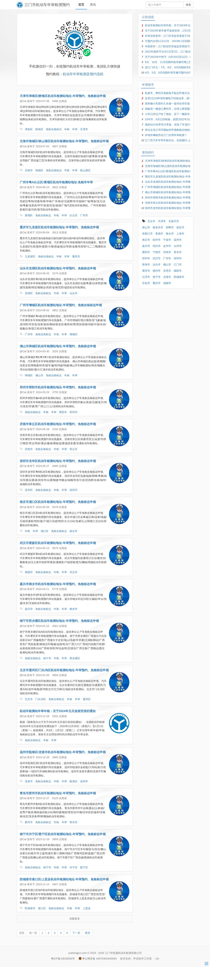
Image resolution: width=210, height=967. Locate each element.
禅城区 (29, 376)
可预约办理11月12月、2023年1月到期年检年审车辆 (175, 41)
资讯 (93, 4)
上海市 (180, 233)
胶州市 (29, 823)
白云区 (73, 216)
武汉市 (73, 573)
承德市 (159, 233)
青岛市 (73, 823)
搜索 (188, 4)
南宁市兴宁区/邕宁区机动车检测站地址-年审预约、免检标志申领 (63, 835)
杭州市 (157, 239)
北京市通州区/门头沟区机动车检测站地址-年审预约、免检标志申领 (64, 671)
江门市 (178, 264)
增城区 (73, 335)
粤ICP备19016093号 (63, 958)
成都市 (167, 283)
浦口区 (45, 531)
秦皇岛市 (158, 227)
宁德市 (157, 252)
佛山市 (39, 376)
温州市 (84, 782)
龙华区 (29, 490)
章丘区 (73, 450)
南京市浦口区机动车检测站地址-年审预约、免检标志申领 (58, 502)
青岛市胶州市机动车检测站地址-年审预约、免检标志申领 (58, 794)
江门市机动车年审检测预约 (47, 5)
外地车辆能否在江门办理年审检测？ (166, 135)
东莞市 (167, 270)
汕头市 (73, 294)
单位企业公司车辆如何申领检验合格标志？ (170, 129)
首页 (81, 4)
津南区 (29, 130)
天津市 (84, 130)
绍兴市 (157, 245)
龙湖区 (29, 294)
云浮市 (146, 276)
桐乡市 (73, 609)
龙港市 (29, 782)
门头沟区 (40, 700)
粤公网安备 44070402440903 (99, 958)
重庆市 (76, 257)
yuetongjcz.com (77, 952)
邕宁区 (84, 868)
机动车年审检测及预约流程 (83, 75)
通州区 (87, 700)
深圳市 (73, 490)
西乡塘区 (75, 659)
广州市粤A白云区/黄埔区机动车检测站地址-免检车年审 (56, 183)
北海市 (29, 171)
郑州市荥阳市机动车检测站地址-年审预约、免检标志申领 (58, 388)
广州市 (84, 216)
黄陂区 (29, 573)
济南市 (29, 450)
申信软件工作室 (142, 958)
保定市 (180, 227)
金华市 (167, 245)
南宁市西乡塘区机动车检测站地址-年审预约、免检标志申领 (59, 621)
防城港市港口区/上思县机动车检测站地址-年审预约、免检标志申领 (64, 880)
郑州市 (73, 413)
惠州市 (157, 270)
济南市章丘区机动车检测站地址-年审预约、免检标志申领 (58, 425)
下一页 (76, 933)
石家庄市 (173, 221)
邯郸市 (170, 227)
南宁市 (47, 659)
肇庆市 (146, 270)
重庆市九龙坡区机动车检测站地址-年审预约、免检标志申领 (59, 228)
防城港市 (30, 909)
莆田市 (146, 252)
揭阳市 (178, 270)
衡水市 (170, 233)
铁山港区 (85, 171)
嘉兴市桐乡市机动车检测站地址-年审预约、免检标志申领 (58, 585)
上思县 (87, 909)
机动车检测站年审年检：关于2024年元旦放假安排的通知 (58, 712)
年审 (74, 130)
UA (157, 958)
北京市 (29, 700)
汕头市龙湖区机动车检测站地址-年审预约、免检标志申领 (58, 269)
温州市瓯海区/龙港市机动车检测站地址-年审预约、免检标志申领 (63, 753)
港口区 (42, 909)
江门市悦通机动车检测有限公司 (123, 952)
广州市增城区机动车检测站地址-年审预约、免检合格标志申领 (61, 306)
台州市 (178, 245)
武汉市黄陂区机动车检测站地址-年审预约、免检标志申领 (58, 543)
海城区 (39, 171)
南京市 (73, 531)
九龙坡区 (30, 257)
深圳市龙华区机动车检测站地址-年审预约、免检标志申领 (58, 462)
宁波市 (167, 239)
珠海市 (146, 264)
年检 (67, 130)
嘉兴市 (29, 609)
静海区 (39, 130)
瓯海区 (73, 782)
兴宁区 (73, 868)
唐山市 (146, 227)
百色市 (146, 283)
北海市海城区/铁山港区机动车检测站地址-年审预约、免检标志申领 (64, 142)
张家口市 (147, 233)
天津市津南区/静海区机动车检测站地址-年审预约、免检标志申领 (63, 96)
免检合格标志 (54, 130)
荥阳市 (63, 413)
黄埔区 (29, 216)
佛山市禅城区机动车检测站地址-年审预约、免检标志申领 (58, 347)
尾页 (87, 933)
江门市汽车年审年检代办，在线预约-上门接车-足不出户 (177, 140)
